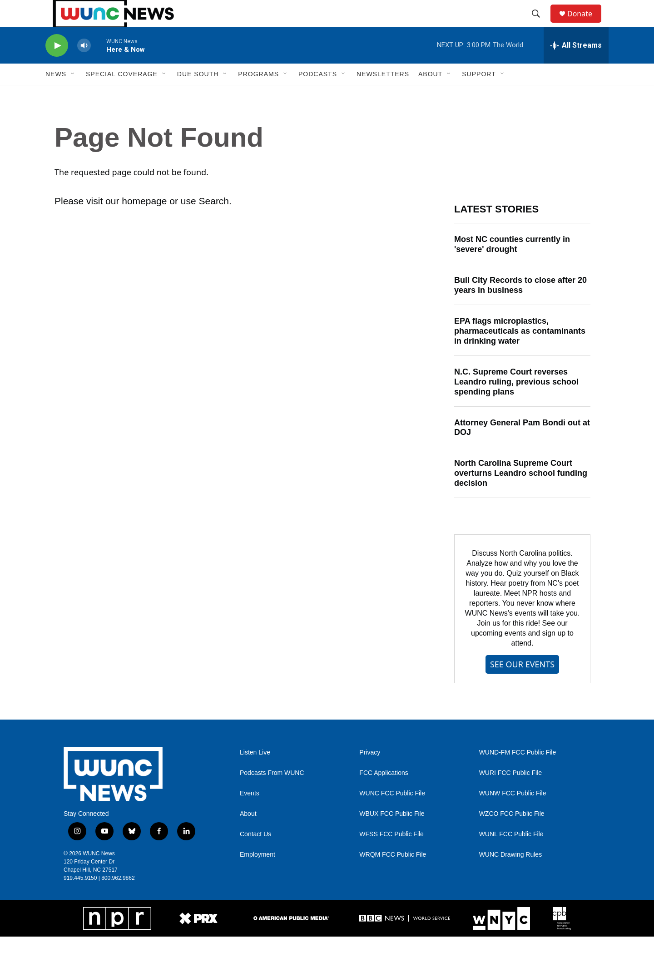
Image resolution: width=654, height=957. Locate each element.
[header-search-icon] (540, 24)
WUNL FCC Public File (511, 854)
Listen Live (255, 773)
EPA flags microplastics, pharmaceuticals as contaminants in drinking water (519, 351)
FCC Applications (383, 793)
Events (249, 813)
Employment (257, 875)
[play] (57, 66)
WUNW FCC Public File (512, 813)
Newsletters (383, 94)
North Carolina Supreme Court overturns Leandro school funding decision (520, 493)
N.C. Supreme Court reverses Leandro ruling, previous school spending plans (516, 402)
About (248, 834)
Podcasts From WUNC (272, 793)
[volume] (84, 66)
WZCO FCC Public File (512, 834)
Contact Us (255, 854)
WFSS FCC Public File (391, 854)
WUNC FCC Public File (392, 813)
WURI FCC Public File (510, 793)
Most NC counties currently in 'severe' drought (512, 264)
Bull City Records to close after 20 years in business (520, 305)
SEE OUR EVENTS (522, 684)
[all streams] (576, 66)
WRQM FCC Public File (392, 875)
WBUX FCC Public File (391, 834)
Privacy (369, 773)
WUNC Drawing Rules (510, 875)
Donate (585, 24)
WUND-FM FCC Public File (517, 773)
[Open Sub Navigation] (73, 94)
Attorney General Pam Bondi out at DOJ (522, 448)
